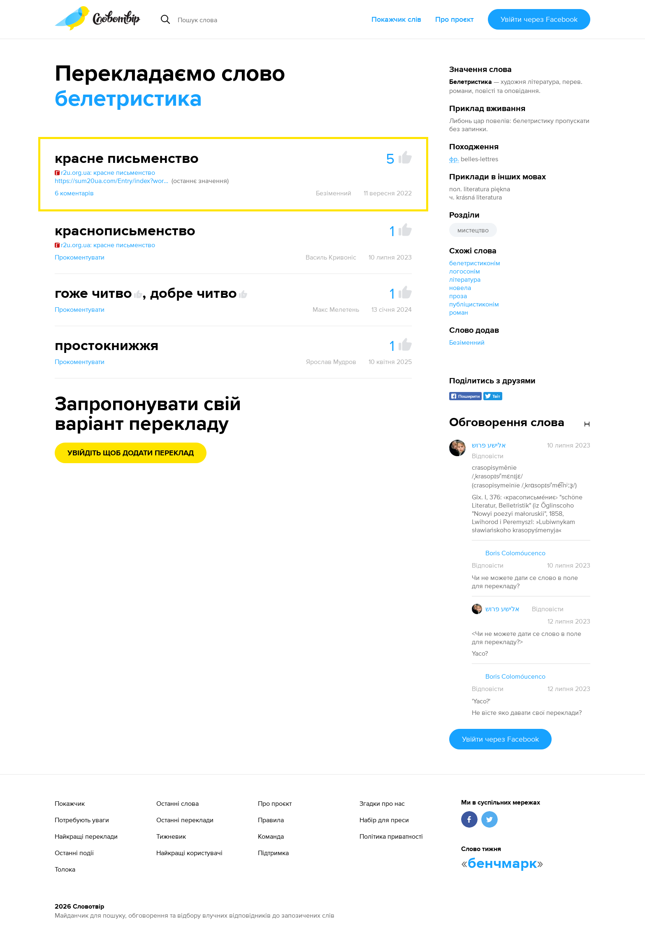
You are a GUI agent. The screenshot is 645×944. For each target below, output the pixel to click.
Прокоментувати (79, 257)
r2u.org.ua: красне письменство (105, 172)
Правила (271, 819)
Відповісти (487, 455)
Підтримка (273, 852)
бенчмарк (502, 863)
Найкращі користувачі (189, 852)
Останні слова (177, 803)
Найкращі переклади (86, 836)
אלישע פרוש (489, 445)
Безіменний (467, 342)
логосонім (464, 271)
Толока (65, 869)
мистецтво (473, 230)
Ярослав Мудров (331, 361)
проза (458, 295)
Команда (271, 836)
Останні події (74, 852)
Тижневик (171, 836)
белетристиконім (474, 263)
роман (458, 312)
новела (460, 287)
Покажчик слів (396, 19)
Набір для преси (384, 819)
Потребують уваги (82, 819)
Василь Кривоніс (331, 257)
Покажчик (70, 803)
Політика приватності (391, 836)
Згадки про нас (382, 803)
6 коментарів (74, 193)
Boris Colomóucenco (515, 553)
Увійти (539, 19)
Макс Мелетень (336, 309)
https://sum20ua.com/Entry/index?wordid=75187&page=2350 (112, 180)
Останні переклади (184, 819)
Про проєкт (454, 19)
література (464, 279)
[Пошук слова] (251, 19)
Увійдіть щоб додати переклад (130, 453)
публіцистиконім (474, 304)
